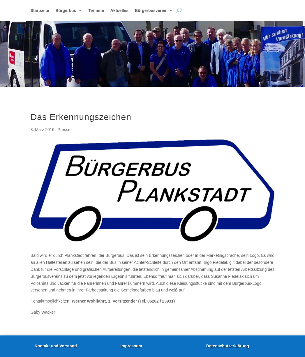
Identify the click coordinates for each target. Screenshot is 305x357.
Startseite (40, 10)
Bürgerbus (66, 10)
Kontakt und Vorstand (56, 346)
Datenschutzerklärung (227, 346)
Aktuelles (119, 10)
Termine (96, 10)
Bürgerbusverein (151, 10)
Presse (64, 129)
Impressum (131, 346)
